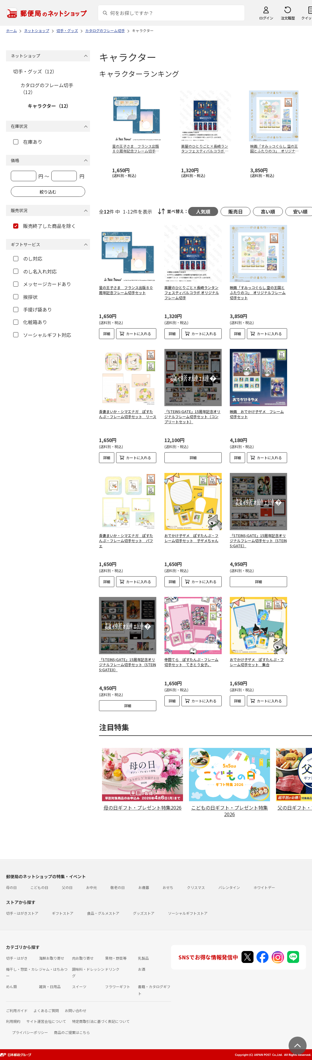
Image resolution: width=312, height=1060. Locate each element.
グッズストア (143, 913)
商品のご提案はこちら (72, 1032)
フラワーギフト (117, 986)
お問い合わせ (75, 1010)
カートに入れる (138, 333)
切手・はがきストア (22, 913)
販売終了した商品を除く (44, 225)
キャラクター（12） (49, 105)
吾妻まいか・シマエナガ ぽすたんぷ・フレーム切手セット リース (127, 414)
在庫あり (27, 141)
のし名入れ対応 (35, 271)
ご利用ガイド (17, 1010)
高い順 (268, 211)
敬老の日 (117, 887)
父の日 (67, 887)
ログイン (266, 17)
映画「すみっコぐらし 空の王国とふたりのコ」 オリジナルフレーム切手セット (258, 292)
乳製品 (143, 958)
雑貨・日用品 (50, 986)
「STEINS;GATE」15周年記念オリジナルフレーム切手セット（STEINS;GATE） (258, 540)
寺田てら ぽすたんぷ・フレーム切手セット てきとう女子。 (191, 662)
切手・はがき (17, 958)
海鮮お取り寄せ (51, 958)
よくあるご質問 (46, 1010)
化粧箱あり (30, 322)
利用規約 (13, 1021)
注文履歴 (288, 17)
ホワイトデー (264, 887)
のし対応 (27, 258)
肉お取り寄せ (83, 958)
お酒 (141, 969)
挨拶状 (25, 296)
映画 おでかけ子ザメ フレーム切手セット (257, 414)
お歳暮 (143, 887)
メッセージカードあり (42, 284)
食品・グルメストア (103, 913)
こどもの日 (39, 887)
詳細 (106, 333)
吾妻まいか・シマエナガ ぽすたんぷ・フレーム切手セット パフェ (126, 540)
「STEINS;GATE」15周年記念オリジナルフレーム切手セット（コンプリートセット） (192, 416)
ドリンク (112, 969)
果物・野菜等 (116, 958)
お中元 (91, 887)
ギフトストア (63, 913)
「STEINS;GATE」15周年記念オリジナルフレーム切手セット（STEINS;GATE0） (127, 664)
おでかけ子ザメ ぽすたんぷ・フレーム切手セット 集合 (257, 662)
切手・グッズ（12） (35, 71)
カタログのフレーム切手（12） (46, 88)
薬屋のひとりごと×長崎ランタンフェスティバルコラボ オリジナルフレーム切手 (191, 292)
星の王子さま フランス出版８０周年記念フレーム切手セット (126, 290)
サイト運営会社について (46, 1021)
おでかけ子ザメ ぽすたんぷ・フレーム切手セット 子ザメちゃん (191, 538)
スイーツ (79, 986)
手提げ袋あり (32, 309)
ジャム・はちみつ (53, 969)
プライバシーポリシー (30, 1032)
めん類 (11, 986)
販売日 (235, 211)
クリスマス (196, 887)
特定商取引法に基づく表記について (101, 1021)
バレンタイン (229, 887)
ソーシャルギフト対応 (42, 334)
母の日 (11, 887)
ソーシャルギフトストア (188, 913)
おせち (168, 887)
